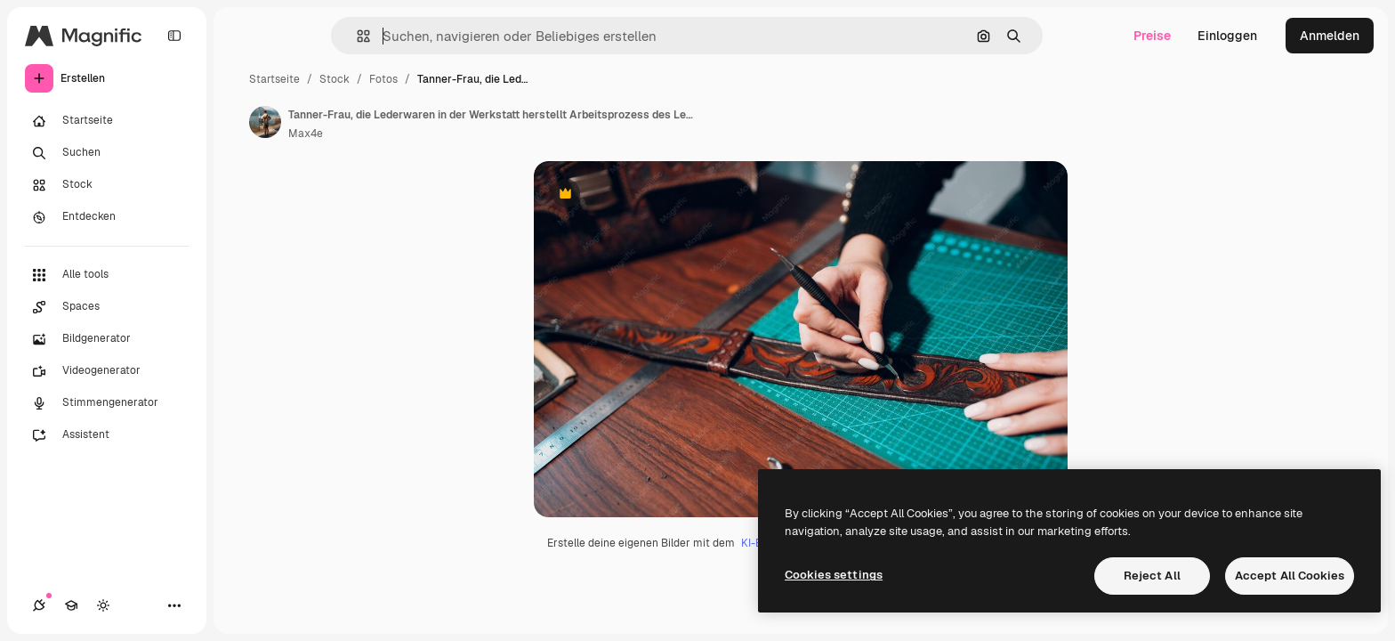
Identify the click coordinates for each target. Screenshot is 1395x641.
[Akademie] (71, 605)
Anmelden (1329, 36)
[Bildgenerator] (107, 339)
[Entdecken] (107, 217)
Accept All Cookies (1289, 575)
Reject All (1152, 575)
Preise (1152, 36)
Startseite (274, 79)
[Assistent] (107, 435)
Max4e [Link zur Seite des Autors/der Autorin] (305, 133)
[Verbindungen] (39, 605)
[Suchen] (107, 153)
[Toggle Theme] (103, 605)
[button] (356, 36)
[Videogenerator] (107, 371)
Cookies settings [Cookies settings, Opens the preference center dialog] (834, 574)
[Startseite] (107, 121)
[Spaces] (107, 307)
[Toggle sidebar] (174, 35)
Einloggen (1227, 36)
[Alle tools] (107, 275)
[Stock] (107, 185)
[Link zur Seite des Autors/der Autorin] (265, 122)
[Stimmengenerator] (107, 403)
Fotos (383, 79)
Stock (334, 79)
